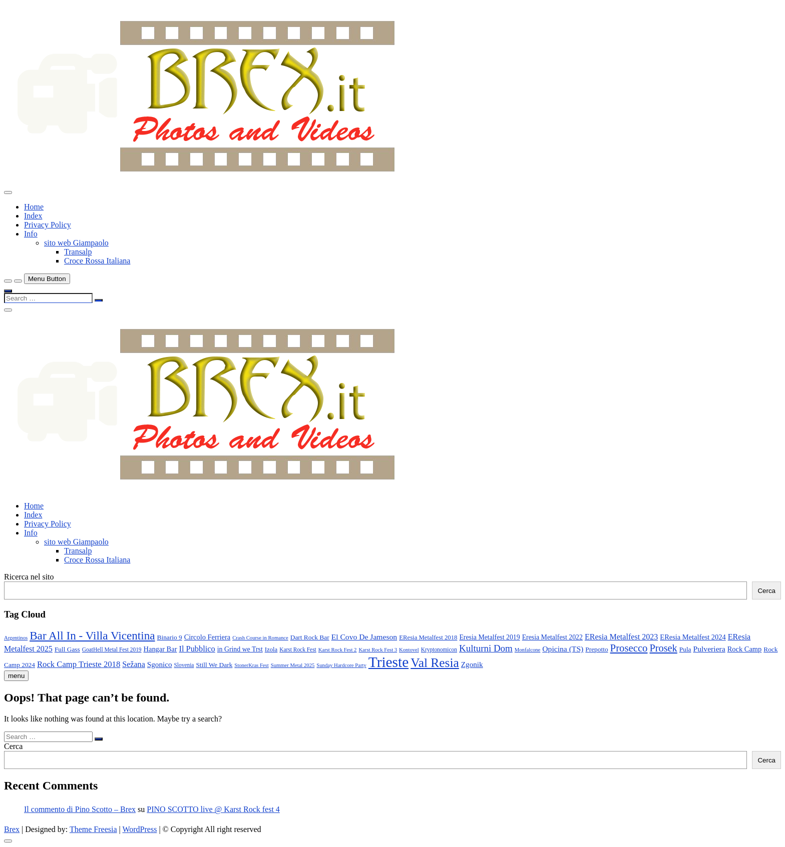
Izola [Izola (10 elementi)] (271, 649)
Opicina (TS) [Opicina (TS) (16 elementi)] (562, 648)
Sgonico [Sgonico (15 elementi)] (159, 664)
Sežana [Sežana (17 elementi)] (133, 664)
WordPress (139, 829)
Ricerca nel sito (29, 576)
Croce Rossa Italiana (97, 260)
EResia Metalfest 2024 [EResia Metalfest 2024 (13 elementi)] (692, 637)
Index (33, 216)
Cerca (766, 590)
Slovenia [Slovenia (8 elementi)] (184, 665)
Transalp (78, 252)
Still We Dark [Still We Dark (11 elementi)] (214, 664)
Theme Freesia (93, 829)
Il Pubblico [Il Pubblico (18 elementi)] (197, 649)
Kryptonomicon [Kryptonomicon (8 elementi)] (439, 649)
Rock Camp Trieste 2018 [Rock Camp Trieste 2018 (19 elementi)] (78, 664)
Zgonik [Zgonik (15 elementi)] (472, 664)
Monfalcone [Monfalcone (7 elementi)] (528, 649)
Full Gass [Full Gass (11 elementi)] (67, 649)
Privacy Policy (47, 224)
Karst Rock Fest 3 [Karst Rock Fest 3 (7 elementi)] (377, 649)
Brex (12, 829)
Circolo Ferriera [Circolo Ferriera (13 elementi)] (207, 637)
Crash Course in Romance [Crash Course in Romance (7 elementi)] (260, 637)
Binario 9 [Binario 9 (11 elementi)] (169, 637)
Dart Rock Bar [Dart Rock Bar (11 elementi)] (309, 637)
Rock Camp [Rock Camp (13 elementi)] (744, 649)
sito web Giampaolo (76, 242)
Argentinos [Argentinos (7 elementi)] (16, 637)
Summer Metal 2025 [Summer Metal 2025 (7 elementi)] (293, 665)
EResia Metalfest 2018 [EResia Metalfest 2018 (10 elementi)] (428, 637)
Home (34, 206)
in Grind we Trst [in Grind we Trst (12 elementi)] (240, 649)
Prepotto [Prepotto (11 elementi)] (596, 649)
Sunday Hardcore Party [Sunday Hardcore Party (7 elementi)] (341, 665)
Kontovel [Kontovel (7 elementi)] (409, 649)
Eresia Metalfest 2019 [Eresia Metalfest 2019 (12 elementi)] (489, 637)
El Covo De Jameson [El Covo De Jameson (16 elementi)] (364, 636)
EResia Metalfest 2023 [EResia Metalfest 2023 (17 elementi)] (621, 636)
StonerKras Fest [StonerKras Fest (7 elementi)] (251, 665)
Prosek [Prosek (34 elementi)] (663, 648)
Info (31, 234)
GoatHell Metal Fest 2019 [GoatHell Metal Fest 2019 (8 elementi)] (112, 649)
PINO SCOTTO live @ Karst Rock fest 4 (213, 809)
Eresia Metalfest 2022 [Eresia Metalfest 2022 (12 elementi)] (552, 637)
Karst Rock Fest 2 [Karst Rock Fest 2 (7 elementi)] (337, 649)
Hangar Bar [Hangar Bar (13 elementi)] (160, 649)
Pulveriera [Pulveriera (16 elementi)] (709, 648)
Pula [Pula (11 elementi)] (685, 649)
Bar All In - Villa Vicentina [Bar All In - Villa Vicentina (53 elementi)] (92, 635)
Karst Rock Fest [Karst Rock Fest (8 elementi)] (297, 649)
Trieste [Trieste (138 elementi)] (388, 662)
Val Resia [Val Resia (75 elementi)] (435, 663)
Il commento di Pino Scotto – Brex (80, 809)
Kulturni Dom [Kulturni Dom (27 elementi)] (486, 648)
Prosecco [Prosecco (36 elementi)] (629, 648)
